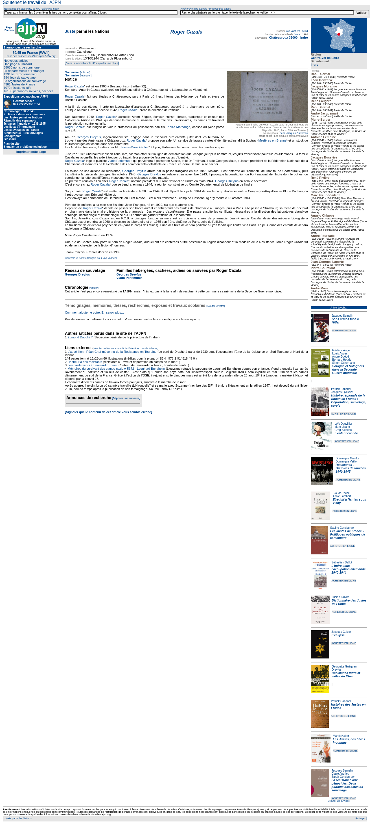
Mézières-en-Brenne (273, 140)
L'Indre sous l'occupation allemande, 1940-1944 (349, 569)
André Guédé (340, 356)
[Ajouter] (94, 288)
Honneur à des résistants (84, 361)
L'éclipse (338, 635)
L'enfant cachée (346, 433)
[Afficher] (84, 72)
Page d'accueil (9, 29)
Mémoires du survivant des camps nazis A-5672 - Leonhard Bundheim (116, 368)
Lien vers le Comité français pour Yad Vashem (91, 258)
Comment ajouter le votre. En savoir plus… (94, 312)
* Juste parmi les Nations (17, 818)
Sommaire (72, 72)
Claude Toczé (340, 493)
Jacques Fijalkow (342, 392)
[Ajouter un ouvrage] (338, 800)
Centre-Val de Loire (325, 58)
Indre (314, 64)
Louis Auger (339, 353)
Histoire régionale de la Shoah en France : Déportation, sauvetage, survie (348, 400)
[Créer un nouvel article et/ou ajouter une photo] (92, 63)
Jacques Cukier (341, 631)
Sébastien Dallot (342, 562)
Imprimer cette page (31, 151)
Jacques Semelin (342, 315)
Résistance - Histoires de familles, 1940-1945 (351, 468)
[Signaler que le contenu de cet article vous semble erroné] (108, 412)
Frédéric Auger (341, 350)
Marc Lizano (342, 426)
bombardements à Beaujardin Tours (92, 365)
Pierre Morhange (178, 127)
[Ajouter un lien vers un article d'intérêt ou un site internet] (125, 348)
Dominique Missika (347, 458)
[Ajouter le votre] (215, 306)
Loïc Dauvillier (343, 423)
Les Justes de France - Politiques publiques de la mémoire (347, 534)
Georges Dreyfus (89, 137)
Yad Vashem (293, 31)
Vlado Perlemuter (119, 160)
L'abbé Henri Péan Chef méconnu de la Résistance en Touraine (112, 351)
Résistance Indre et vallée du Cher (346, 674)
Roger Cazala (74, 86)
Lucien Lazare (341, 597)
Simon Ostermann (343, 362)
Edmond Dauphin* (80, 337)
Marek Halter (341, 735)
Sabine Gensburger (342, 527)
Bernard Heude (341, 359)
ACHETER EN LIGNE (344, 330)
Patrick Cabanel (341, 389)
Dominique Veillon (347, 461)
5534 (305, 31)
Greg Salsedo (343, 429)
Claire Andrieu (340, 773)
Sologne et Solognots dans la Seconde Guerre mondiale (348, 369)
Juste (70, 31)
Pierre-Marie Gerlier (135, 147)
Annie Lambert (341, 496)
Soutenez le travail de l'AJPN (32, 2)
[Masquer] (85, 75)
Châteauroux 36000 (283, 37)
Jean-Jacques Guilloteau (294, 133)
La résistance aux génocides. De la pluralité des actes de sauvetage (347, 785)
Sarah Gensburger (342, 776)
